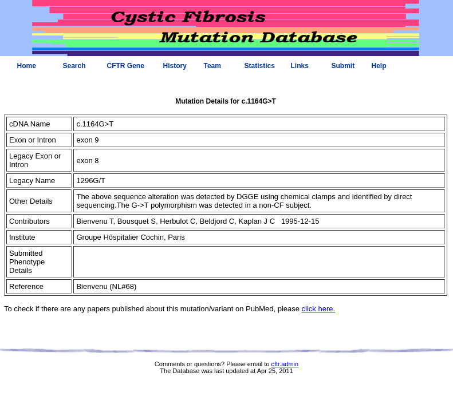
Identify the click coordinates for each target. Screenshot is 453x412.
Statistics (260, 66)
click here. (319, 308)
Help (379, 66)
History (175, 66)
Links (300, 66)
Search (74, 66)
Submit (343, 66)
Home (26, 66)
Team (212, 66)
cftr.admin (284, 363)
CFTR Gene (125, 66)
